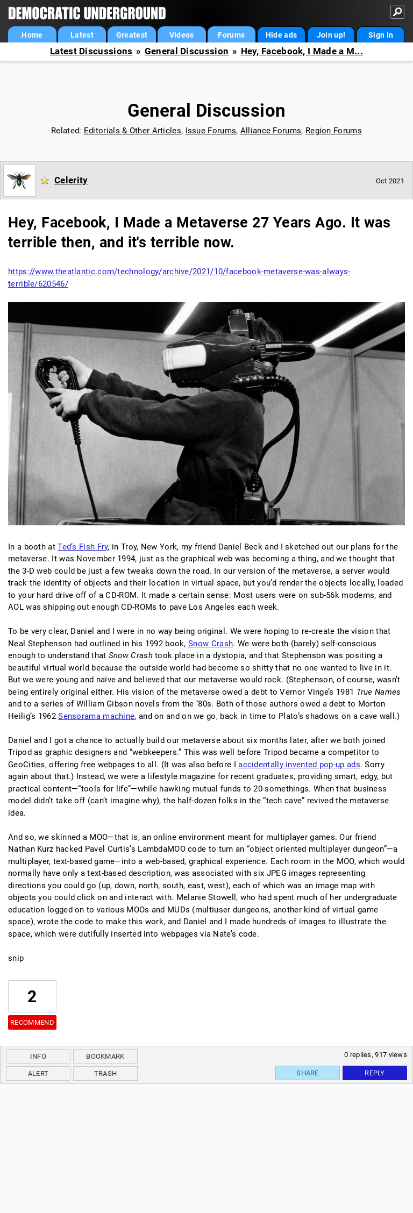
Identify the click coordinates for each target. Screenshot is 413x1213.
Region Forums (333, 130)
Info (38, 1056)
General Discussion (187, 51)
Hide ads (281, 35)
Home (32, 35)
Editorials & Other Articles (132, 130)
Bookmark (105, 1056)
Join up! (331, 35)
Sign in (380, 35)
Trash (105, 1073)
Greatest (131, 35)
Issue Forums (211, 130)
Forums (231, 35)
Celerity (71, 180)
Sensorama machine (96, 716)
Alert (38, 1073)
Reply (375, 1073)
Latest (82, 35)
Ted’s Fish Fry (83, 547)
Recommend (32, 1022)
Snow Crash (210, 643)
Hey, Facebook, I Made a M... (302, 51)
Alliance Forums (271, 130)
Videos (181, 35)
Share (307, 1073)
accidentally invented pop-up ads (299, 764)
